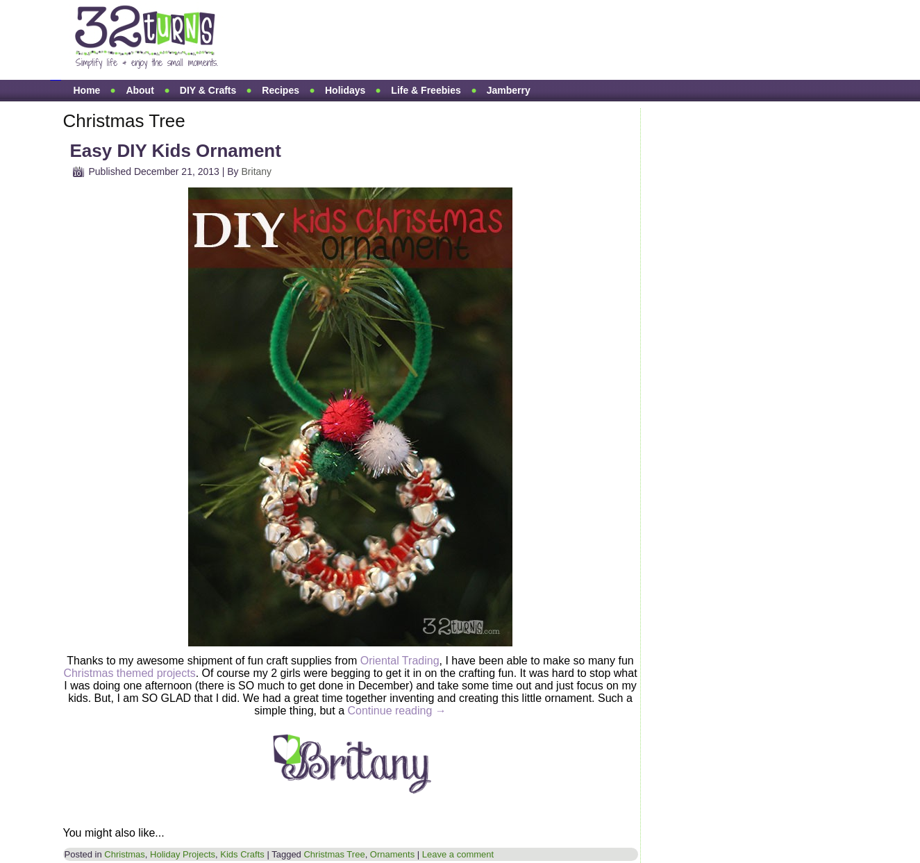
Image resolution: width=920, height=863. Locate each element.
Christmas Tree (334, 854)
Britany (257, 171)
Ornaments (392, 854)
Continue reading (396, 711)
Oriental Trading (400, 661)
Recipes (280, 90)
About (139, 90)
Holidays (345, 90)
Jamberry (508, 90)
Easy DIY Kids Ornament (175, 150)
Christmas (124, 854)
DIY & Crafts (208, 90)
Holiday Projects (182, 854)
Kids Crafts (242, 854)
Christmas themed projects (129, 673)
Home (87, 90)
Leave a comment (458, 854)
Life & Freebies (425, 90)
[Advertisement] (498, 40)
